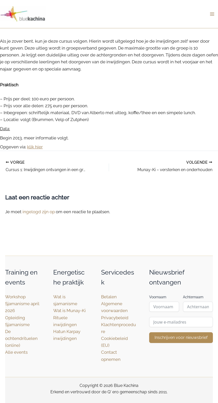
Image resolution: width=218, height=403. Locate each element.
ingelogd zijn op (39, 211)
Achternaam (193, 297)
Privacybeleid (114, 317)
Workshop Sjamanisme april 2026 (22, 303)
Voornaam (157, 297)
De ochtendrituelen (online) (21, 338)
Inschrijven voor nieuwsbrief (181, 337)
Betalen (109, 296)
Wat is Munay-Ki (69, 310)
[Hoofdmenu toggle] (212, 14)
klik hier (35, 147)
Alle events (16, 352)
